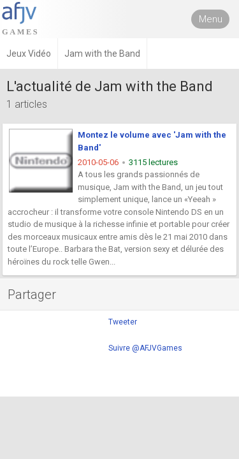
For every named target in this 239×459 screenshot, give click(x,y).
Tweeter (122, 321)
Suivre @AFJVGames (145, 348)
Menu (210, 19)
